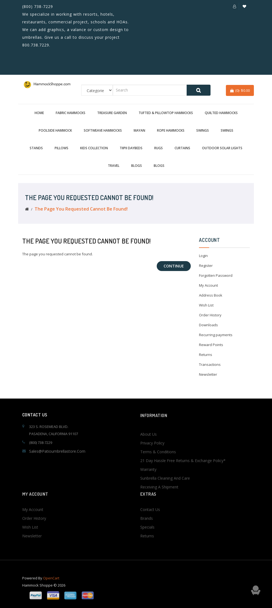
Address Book (210, 295)
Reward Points (211, 344)
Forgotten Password (215, 275)
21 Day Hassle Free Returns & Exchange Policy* (183, 483)
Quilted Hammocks (221, 112)
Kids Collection (94, 148)
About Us (148, 457)
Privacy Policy (152, 465)
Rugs (158, 148)
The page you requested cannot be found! (81, 209)
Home (39, 112)
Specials (147, 541)
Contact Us (150, 523)
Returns (205, 354)
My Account (208, 285)
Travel (113, 165)
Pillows (61, 148)
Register (206, 265)
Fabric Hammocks (70, 112)
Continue (174, 266)
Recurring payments (215, 334)
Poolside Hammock (55, 130)
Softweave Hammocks (103, 130)
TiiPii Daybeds (131, 148)
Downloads (208, 324)
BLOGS (136, 165)
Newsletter (208, 374)
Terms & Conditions (158, 474)
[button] (234, 6)
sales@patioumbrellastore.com (57, 451)
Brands (146, 532)
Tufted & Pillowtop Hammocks (166, 112)
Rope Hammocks (170, 130)
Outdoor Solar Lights (222, 148)
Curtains (182, 148)
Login (203, 255)
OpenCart (51, 583)
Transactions (210, 364)
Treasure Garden (112, 112)
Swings (202, 130)
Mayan (139, 130)
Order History (210, 315)
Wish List (206, 305)
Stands (36, 148)
